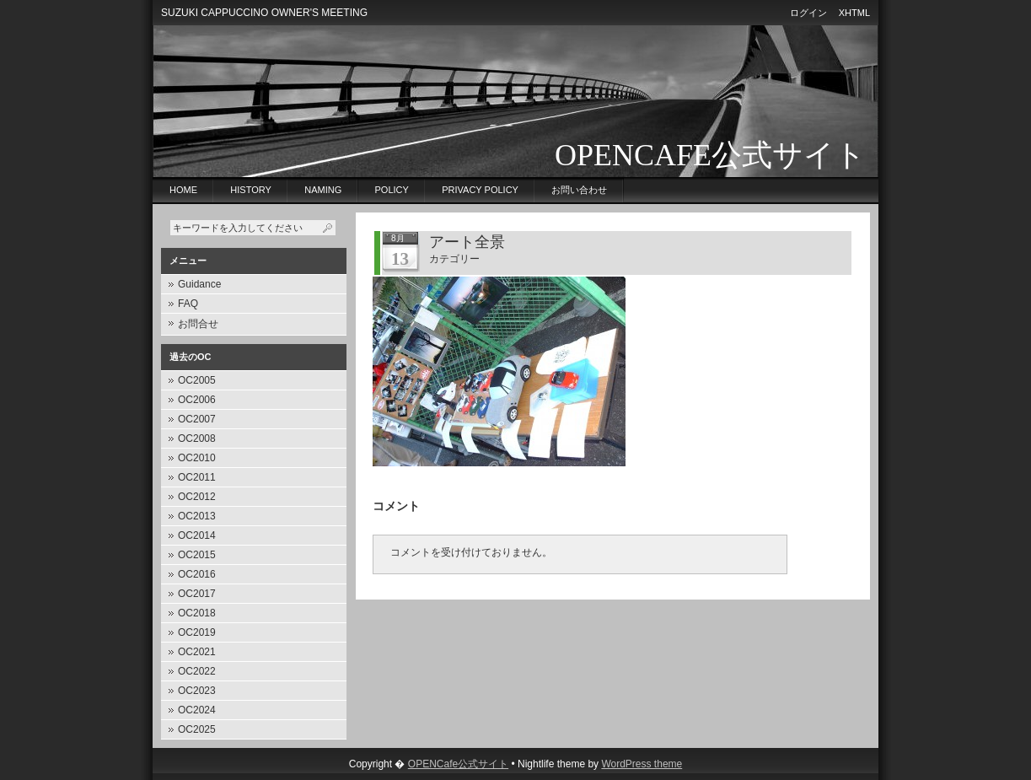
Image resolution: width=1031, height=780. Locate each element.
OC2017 (197, 594)
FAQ (188, 303)
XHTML (854, 13)
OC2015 (197, 555)
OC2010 (197, 458)
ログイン (808, 13)
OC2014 (197, 535)
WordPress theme (641, 764)
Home (183, 190)
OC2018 (197, 613)
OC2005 (197, 380)
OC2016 (197, 574)
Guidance (199, 284)
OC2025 (197, 729)
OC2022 (197, 671)
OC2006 (197, 400)
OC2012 (197, 497)
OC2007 (197, 419)
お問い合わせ (579, 190)
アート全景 (467, 242)
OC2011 (197, 477)
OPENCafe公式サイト (710, 155)
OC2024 (197, 710)
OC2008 (197, 438)
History (250, 190)
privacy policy (480, 190)
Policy (392, 190)
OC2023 (197, 691)
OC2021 (197, 652)
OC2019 (197, 632)
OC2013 (197, 516)
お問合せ (198, 324)
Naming (322, 190)
